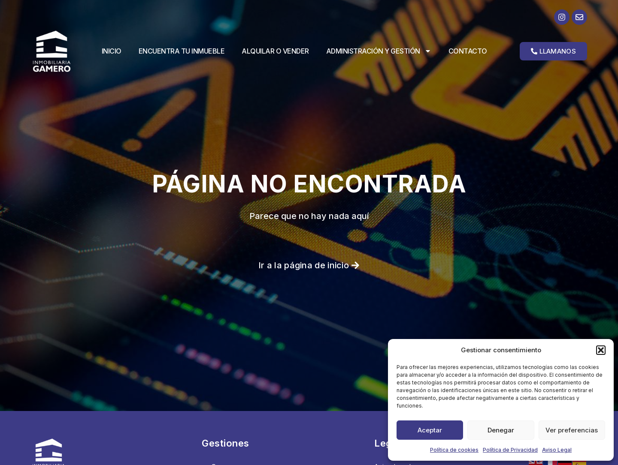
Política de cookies (454, 450)
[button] (601, 350)
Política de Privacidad (510, 450)
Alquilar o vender (275, 51)
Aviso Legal (557, 450)
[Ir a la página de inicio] (59, 51)
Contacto (467, 51)
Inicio (111, 51)
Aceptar (430, 430)
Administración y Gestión (378, 51)
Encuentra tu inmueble (182, 51)
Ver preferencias (571, 430)
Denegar (501, 430)
